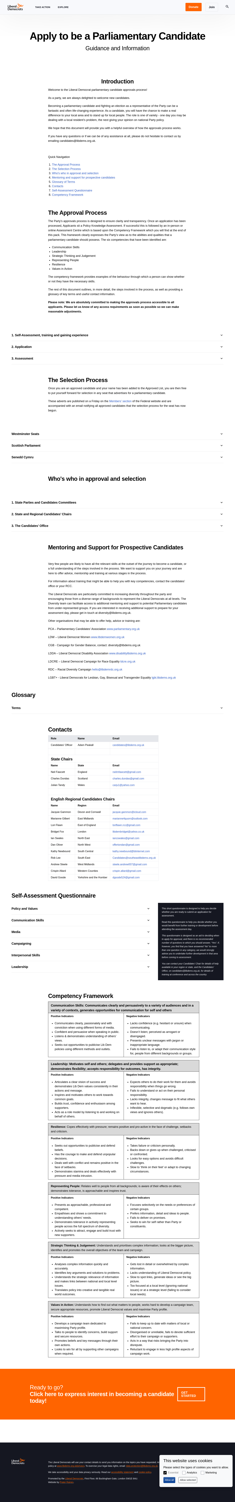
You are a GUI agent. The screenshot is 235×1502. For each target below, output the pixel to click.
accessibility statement (122, 1472)
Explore (63, 10)
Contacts (57, 186)
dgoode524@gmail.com (126, 877)
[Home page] (16, 6)
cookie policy (145, 1472)
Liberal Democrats (74, 1478)
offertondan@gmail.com (126, 844)
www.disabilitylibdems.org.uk (127, 653)
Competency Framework (67, 194)
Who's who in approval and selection (75, 173)
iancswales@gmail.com (126, 838)
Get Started (188, 1394)
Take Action (42, 10)
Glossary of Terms (63, 181)
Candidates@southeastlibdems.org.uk (134, 857)
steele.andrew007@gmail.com (130, 864)
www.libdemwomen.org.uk (107, 637)
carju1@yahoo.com (124, 785)
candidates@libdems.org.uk (128, 745)
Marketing (211, 1472)
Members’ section (120, 401)
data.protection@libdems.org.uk (142, 1466)
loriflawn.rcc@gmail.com (126, 825)
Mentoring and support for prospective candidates (83, 177)
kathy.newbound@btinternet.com (131, 851)
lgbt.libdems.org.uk (164, 677)
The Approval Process (66, 164)
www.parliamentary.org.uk (123, 629)
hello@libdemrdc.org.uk (107, 669)
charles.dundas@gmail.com (128, 778)
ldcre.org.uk (127, 661)
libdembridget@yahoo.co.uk (128, 831)
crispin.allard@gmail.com (127, 871)
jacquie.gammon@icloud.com (129, 812)
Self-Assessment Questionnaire (72, 190)
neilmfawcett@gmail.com (127, 772)
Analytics (192, 1472)
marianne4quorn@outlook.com (130, 818)
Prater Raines (66, 1482)
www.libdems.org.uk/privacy (70, 1466)
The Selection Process (66, 169)
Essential (173, 1472)
